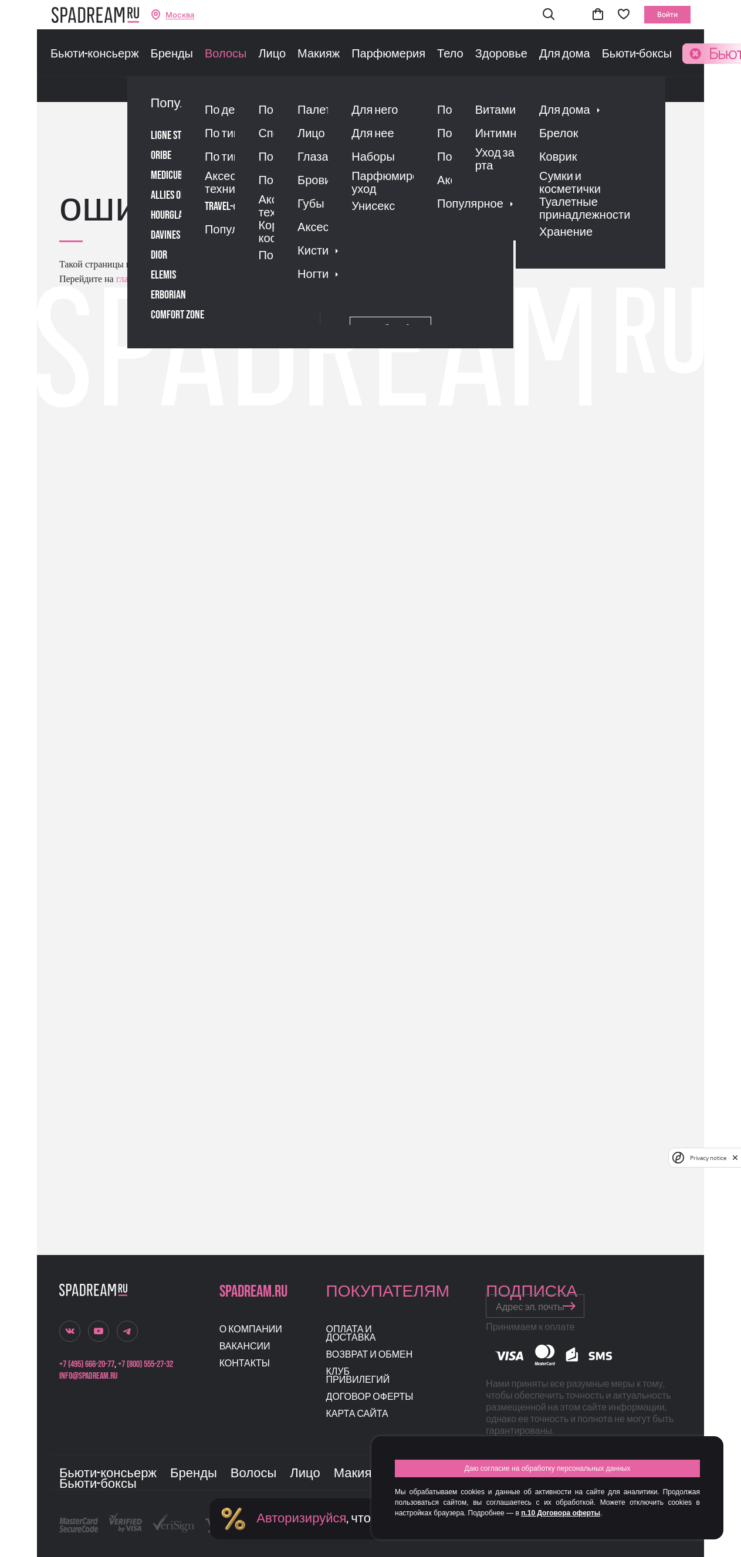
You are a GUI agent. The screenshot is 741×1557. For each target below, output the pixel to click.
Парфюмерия (388, 54)
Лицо (272, 54)
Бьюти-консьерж (94, 54)
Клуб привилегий (358, 1376)
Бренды (172, 54)
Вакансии (244, 1346)
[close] (735, 1158)
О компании (250, 1329)
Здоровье (501, 54)
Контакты (244, 1363)
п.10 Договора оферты (560, 1513)
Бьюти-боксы (637, 54)
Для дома (564, 54)
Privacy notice (708, 1158)
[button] (548, 15)
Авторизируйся (301, 1519)
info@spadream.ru (88, 1376)
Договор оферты (370, 1397)
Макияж (318, 54)
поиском (249, 279)
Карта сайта (357, 1414)
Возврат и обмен (369, 1355)
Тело (450, 54)
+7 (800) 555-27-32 (145, 1364)
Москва (179, 15)
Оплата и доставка (351, 1334)
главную (132, 279)
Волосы (225, 54)
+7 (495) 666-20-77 (86, 1364)
